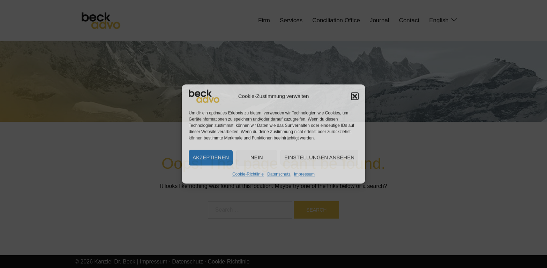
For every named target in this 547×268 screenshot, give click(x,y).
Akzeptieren (211, 157)
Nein (256, 157)
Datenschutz (279, 174)
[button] (354, 96)
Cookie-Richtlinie (248, 174)
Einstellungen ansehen (319, 157)
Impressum (304, 174)
